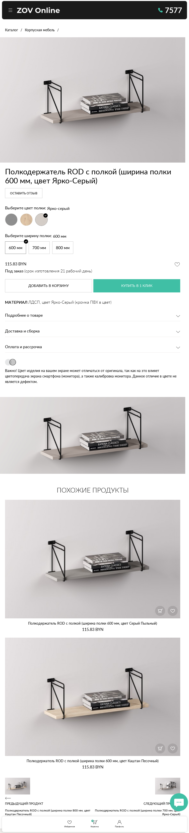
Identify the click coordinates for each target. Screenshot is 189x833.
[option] (92, 99)
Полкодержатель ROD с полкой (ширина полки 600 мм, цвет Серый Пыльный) (92, 623)
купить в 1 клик (136, 286)
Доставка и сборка (22, 331)
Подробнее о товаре (24, 315)
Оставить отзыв (23, 193)
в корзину (48, 286)
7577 (170, 10)
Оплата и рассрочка (23, 347)
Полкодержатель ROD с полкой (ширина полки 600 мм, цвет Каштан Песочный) (93, 761)
